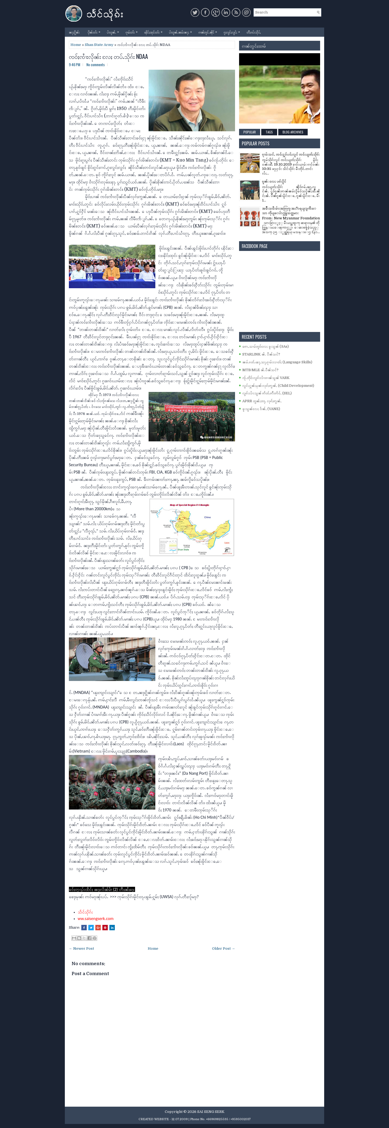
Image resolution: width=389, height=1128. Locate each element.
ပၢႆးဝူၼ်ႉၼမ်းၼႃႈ (181, 31)
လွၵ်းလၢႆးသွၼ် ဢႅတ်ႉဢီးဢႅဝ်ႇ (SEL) (267, 393)
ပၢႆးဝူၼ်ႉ (114, 31)
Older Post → (223, 948)
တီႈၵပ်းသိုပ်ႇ (254, 32)
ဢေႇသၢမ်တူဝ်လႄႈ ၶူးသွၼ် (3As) (265, 346)
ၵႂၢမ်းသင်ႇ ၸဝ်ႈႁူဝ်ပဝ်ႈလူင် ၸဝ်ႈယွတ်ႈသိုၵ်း (291, 154)
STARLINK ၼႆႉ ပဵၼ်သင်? (261, 354)
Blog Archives (293, 132)
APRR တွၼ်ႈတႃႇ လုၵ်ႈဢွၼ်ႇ (261, 401)
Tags (269, 132)
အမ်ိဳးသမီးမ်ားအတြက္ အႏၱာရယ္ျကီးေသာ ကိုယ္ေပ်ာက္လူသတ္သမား (289, 210)
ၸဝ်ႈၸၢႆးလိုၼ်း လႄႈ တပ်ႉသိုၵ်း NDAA (108, 56)
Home (76, 45)
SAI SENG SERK (210, 1112)
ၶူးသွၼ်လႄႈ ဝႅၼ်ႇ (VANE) (261, 409)
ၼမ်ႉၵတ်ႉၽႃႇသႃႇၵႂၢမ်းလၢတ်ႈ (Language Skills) (277, 362)
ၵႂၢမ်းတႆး (133, 31)
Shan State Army (99, 45)
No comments (95, 64)
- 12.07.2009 (179, 1119)
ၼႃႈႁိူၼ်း (74, 32)
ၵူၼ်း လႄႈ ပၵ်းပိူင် (274, 181)
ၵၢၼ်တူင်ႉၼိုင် (209, 31)
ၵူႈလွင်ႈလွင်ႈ (233, 31)
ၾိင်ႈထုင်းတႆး (154, 31)
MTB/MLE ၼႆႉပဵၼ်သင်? (260, 370)
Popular (249, 132)
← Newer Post (81, 948)
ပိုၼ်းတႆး (95, 31)
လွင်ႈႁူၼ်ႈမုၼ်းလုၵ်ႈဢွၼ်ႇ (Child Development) (278, 386)
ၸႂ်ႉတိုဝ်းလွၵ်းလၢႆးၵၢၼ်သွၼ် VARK (266, 378)
